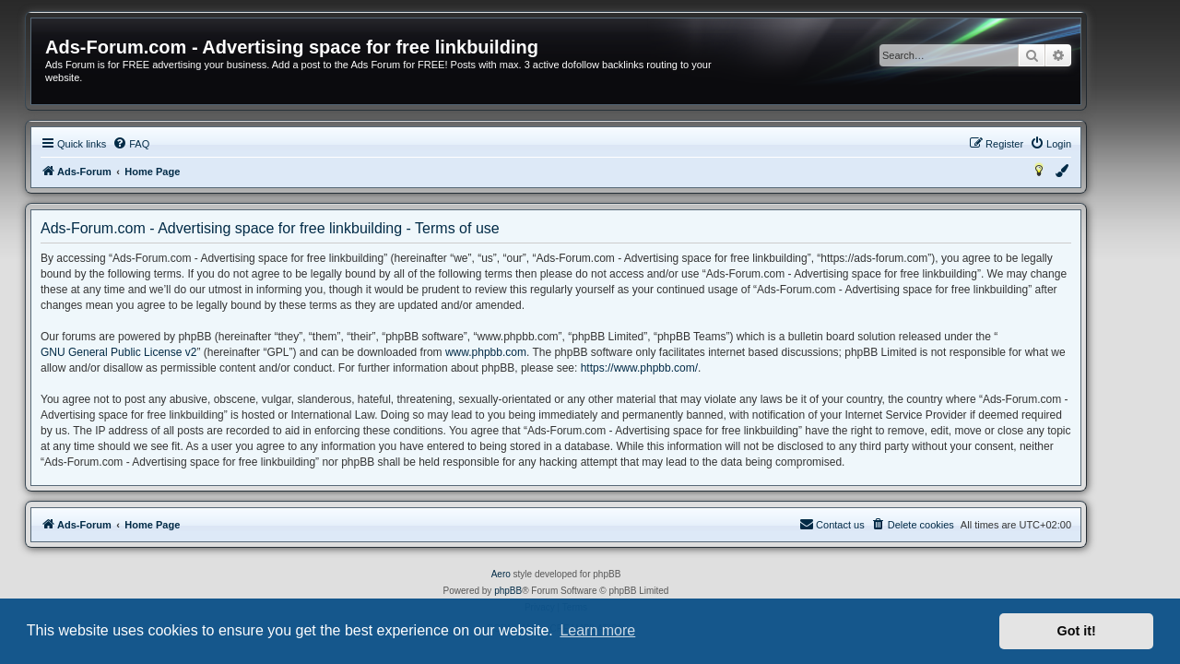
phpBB (542, 591)
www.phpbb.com (519, 352)
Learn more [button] (597, 630)
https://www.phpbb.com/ (673, 368)
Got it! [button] (1076, 630)
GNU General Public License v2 (152, 352)
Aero (535, 574)
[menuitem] (165, 144)
